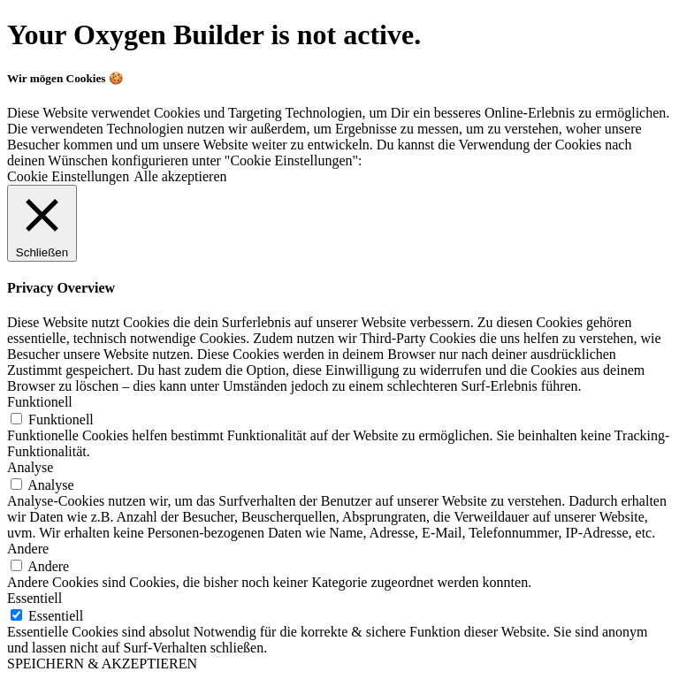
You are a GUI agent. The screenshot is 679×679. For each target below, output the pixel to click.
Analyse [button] (30, 467)
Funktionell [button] (39, 401)
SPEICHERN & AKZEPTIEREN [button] (102, 663)
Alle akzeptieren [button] (180, 176)
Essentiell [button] (34, 598)
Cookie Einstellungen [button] (68, 176)
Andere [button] (28, 548)
